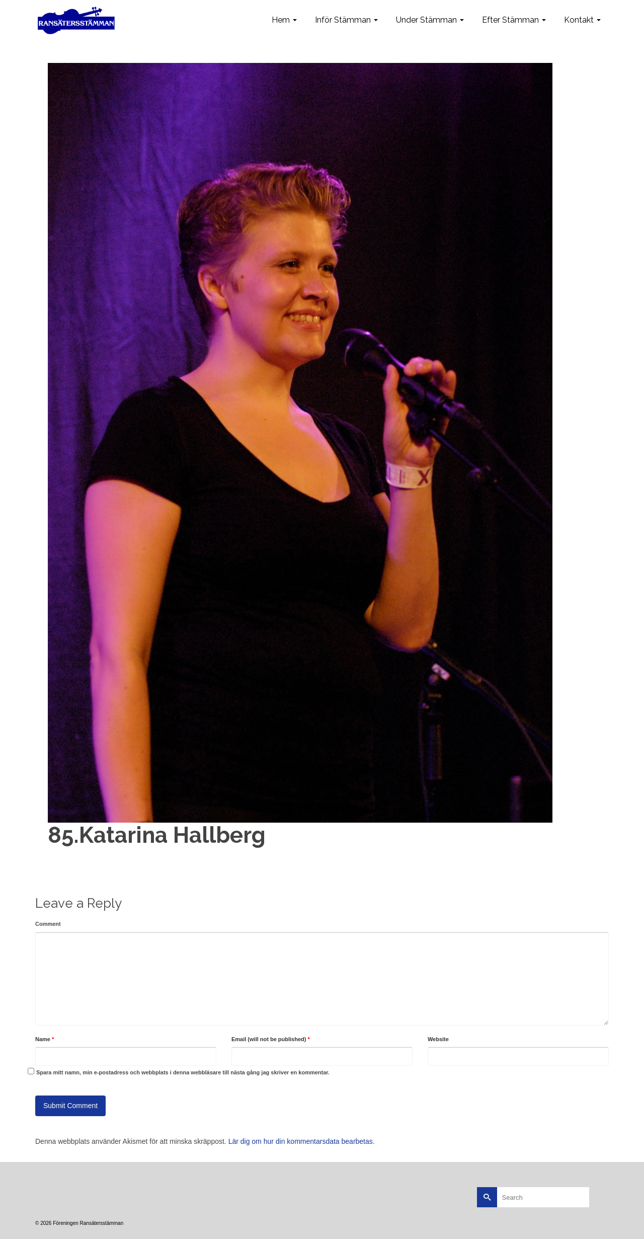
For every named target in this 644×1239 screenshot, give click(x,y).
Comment (48, 924)
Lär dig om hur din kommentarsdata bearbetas (300, 1141)
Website (438, 1039)
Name (44, 1039)
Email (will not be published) (270, 1039)
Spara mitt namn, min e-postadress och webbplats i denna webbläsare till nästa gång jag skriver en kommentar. (183, 1072)
